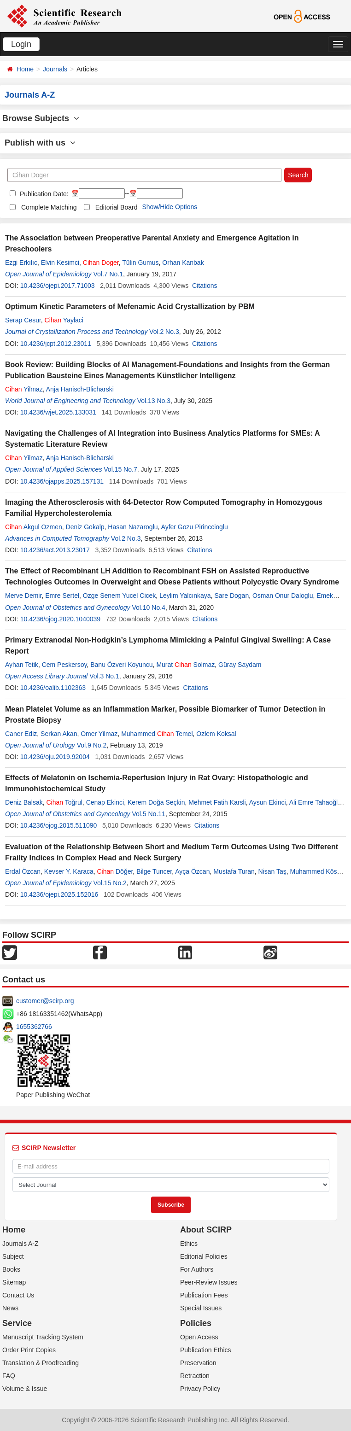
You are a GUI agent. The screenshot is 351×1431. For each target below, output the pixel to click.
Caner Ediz (21, 733)
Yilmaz (24, 389)
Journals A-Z (20, 1243)
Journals (55, 69)
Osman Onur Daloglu (282, 595)
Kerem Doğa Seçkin (156, 802)
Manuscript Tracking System (42, 1337)
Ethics (189, 1243)
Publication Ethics (205, 1350)
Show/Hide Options (169, 206)
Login (21, 44)
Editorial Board (116, 207)
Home (25, 69)
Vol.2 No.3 (164, 331)
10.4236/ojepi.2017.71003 (57, 285)
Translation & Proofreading (40, 1363)
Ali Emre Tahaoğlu (315, 802)
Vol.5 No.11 (148, 814)
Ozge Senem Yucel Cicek (119, 595)
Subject (13, 1256)
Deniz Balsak (24, 802)
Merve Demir (23, 595)
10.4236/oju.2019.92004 (55, 756)
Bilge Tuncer (154, 871)
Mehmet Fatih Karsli (217, 802)
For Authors (196, 1269)
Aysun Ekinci (267, 802)
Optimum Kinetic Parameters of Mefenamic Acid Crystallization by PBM (130, 306)
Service (17, 1323)
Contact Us (18, 1295)
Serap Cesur (23, 320)
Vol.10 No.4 (148, 607)
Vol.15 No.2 (109, 883)
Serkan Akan (59, 733)
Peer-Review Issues (209, 1282)
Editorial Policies (204, 1256)
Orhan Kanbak (183, 262)
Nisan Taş (272, 871)
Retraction (195, 1375)
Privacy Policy (200, 1388)
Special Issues (201, 1308)
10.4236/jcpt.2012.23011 (55, 343)
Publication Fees (204, 1295)
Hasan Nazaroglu (133, 527)
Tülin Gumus (140, 262)
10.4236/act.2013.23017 (55, 550)
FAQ (8, 1375)
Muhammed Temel (157, 733)
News (10, 1308)
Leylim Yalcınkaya (185, 595)
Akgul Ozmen (33, 527)
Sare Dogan (231, 595)
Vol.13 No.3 (153, 400)
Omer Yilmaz (99, 733)
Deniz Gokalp (85, 527)
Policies (195, 1323)
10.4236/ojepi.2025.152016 (59, 894)
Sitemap (14, 1282)
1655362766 (34, 1026)
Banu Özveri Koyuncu (121, 664)
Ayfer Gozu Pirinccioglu (194, 527)
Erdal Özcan (23, 871)
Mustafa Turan (234, 871)
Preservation (198, 1363)
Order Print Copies (29, 1350)
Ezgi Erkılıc (21, 262)
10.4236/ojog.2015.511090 (58, 825)
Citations (204, 285)
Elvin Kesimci (60, 262)
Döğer (115, 871)
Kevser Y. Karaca (69, 871)
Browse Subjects (40, 118)
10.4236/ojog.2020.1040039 (60, 619)
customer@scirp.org (45, 1001)
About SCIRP (206, 1229)
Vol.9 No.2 (92, 745)
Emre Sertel (62, 595)
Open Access (199, 1337)
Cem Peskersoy (64, 664)
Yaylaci (64, 320)
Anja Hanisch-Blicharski (80, 389)
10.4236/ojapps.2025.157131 (62, 481)
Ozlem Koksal (216, 733)
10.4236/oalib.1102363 (53, 687)
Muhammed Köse (315, 871)
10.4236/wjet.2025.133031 (58, 412)
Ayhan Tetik (21, 664)
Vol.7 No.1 (108, 274)
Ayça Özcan (192, 871)
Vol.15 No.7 (120, 469)
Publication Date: (43, 194)
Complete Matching (49, 207)
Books (11, 1269)
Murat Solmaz (185, 664)
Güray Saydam (239, 664)
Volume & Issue (24, 1388)
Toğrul (64, 802)
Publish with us (40, 142)
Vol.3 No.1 (104, 676)
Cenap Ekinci (105, 802)
